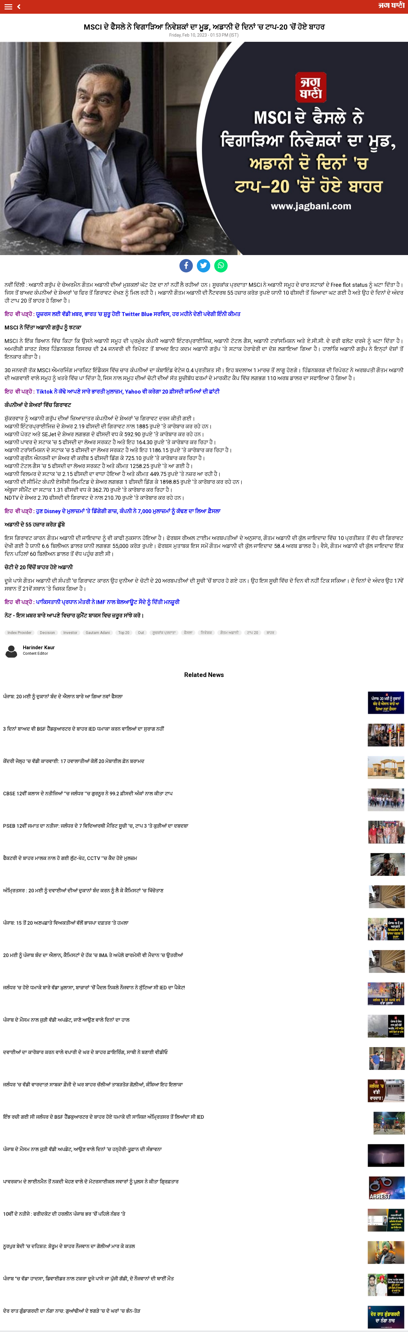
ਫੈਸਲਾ (188, 633)
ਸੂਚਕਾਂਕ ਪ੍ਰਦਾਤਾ (164, 633)
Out (141, 633)
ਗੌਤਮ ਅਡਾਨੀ (229, 633)
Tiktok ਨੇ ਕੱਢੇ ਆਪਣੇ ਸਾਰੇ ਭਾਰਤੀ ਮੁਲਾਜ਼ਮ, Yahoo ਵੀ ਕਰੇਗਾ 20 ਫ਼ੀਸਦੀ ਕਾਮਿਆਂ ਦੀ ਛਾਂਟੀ (127, 391)
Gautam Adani (98, 633)
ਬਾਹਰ (270, 633)
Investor (70, 633)
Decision (47, 633)
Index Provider (19, 633)
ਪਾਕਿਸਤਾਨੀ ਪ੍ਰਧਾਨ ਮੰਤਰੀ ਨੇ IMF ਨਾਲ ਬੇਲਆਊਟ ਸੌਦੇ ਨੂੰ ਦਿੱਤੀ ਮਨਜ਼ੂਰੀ (107, 602)
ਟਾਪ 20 (252, 633)
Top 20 (123, 633)
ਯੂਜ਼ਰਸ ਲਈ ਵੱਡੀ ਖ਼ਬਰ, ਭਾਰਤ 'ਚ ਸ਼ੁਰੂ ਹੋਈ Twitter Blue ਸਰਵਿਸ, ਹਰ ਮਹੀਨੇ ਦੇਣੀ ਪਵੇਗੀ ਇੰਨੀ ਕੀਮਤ (138, 314)
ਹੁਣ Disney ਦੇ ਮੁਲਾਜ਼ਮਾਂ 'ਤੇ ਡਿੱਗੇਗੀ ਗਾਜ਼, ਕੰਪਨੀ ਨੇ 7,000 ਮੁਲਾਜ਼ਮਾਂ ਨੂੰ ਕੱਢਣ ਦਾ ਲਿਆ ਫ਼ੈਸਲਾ (128, 511)
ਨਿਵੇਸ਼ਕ (206, 633)
